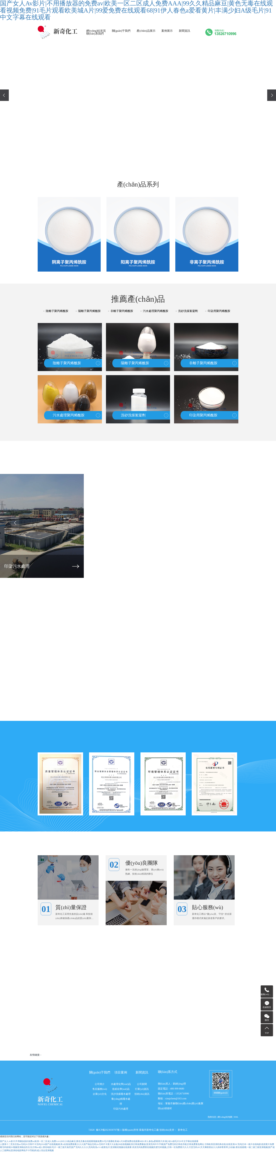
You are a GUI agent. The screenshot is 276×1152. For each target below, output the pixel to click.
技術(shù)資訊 (141, 1094)
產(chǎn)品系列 (138, 184)
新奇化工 (183, 1130)
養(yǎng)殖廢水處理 (120, 1101)
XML (236, 1117)
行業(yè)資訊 (142, 1089)
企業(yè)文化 (100, 1094)
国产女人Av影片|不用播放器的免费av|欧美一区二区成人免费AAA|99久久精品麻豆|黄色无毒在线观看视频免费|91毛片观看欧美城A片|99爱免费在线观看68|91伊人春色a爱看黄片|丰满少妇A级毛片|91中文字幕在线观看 (99, 1141)
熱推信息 (212, 1117)
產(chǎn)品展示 (146, 30)
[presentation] (4, 95)
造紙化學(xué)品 (121, 1089)
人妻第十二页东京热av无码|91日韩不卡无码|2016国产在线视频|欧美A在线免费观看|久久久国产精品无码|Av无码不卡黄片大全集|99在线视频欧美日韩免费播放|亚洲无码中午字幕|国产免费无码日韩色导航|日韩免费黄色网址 (102, 1144)
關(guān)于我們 (121, 30)
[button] (129, 160)
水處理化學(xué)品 (121, 1084)
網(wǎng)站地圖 (225, 1117)
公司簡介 (100, 1084)
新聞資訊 (184, 30)
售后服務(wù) (99, 1089)
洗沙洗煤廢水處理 (121, 1094)
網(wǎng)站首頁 (96, 30)
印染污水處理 (120, 1108)
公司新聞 (142, 1084)
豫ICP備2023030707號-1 (109, 1130)
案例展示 (167, 30)
